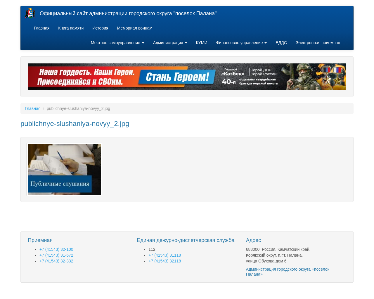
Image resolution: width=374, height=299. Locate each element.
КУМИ (201, 42)
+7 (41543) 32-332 (56, 261)
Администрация (170, 42)
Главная (41, 28)
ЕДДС (281, 42)
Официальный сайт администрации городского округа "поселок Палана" (128, 13)
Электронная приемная (318, 42)
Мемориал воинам (135, 28)
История (100, 28)
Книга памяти (71, 28)
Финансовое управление (241, 42)
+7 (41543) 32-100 (56, 249)
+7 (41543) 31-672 (56, 255)
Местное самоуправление (117, 42)
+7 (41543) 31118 (164, 255)
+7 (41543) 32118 (164, 261)
